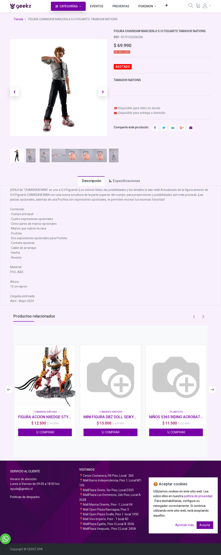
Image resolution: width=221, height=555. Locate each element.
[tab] (91, 181)
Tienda (18, 19)
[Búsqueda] (190, 6)
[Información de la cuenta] (207, 5)
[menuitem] (96, 6)
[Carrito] (198, 6)
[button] (166, 5)
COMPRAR (45, 432)
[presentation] (8, 389)
